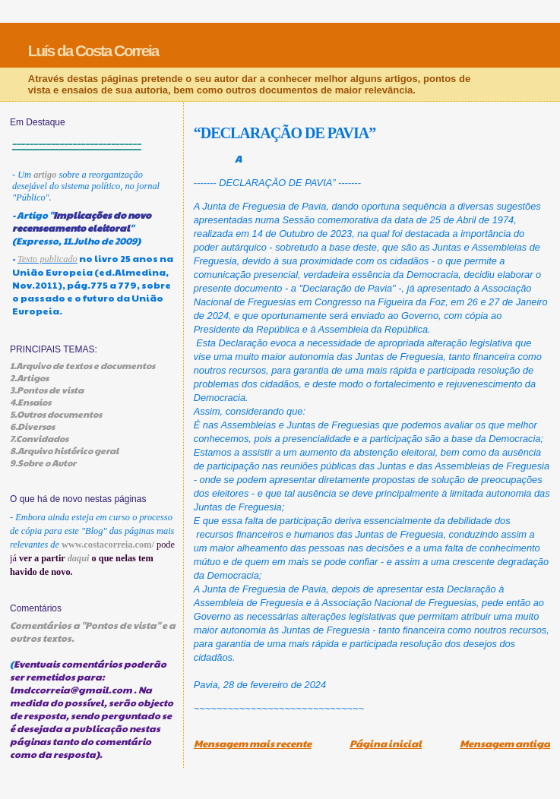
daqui (79, 558)
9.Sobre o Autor (43, 462)
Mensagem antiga (505, 743)
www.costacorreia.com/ (108, 544)
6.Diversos (32, 426)
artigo (44, 174)
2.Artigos (29, 377)
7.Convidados (39, 438)
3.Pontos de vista (47, 390)
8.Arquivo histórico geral (64, 450)
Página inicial (386, 743)
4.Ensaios (30, 402)
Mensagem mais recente (253, 743)
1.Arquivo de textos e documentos (82, 365)
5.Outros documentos (56, 414)
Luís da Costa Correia (93, 50)
